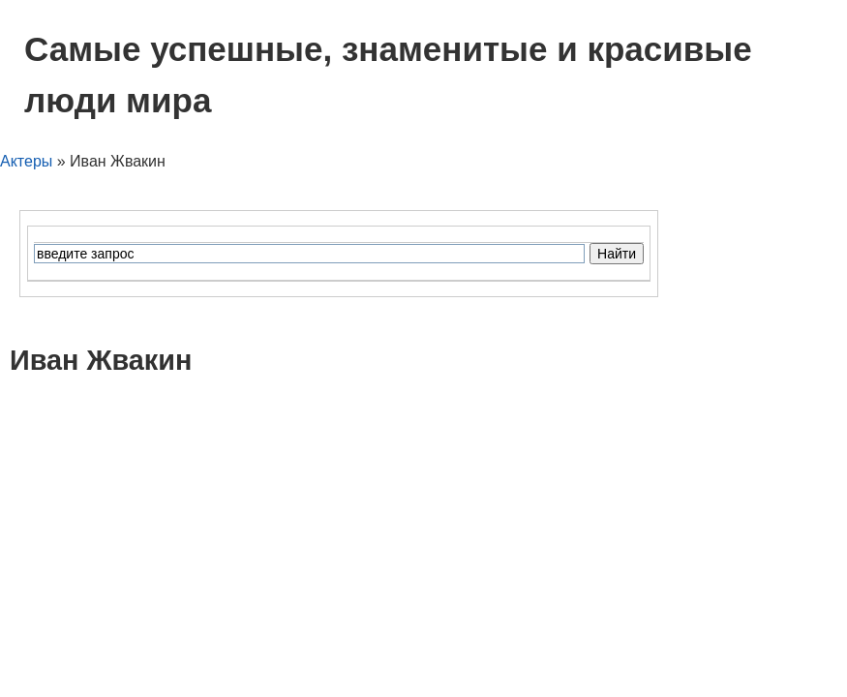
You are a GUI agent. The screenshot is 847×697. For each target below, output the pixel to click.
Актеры (26, 161)
